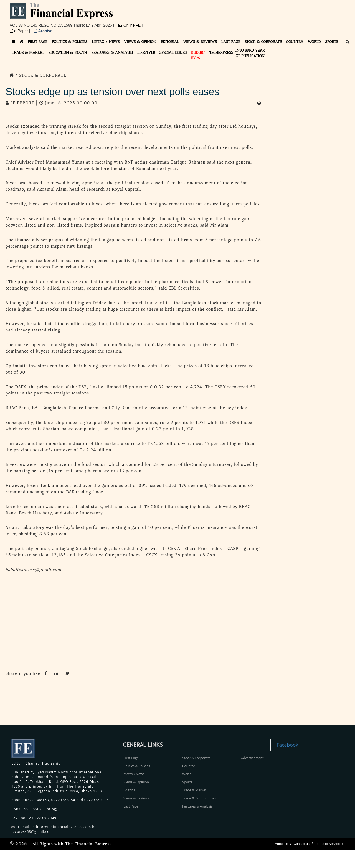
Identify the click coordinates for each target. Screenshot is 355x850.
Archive (43, 31)
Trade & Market (194, 790)
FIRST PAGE (37, 41)
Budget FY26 (198, 55)
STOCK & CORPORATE (263, 41)
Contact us (301, 844)
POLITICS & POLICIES (70, 41)
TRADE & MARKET (28, 52)
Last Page (130, 806)
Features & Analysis (197, 806)
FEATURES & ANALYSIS (112, 52)
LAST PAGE (230, 41)
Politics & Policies (136, 766)
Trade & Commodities (199, 798)
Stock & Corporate (196, 758)
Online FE (130, 25)
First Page (130, 758)
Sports (187, 782)
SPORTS (331, 41)
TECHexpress (221, 52)
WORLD (314, 41)
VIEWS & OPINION (140, 41)
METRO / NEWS (106, 41)
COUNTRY (294, 41)
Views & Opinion (136, 782)
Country (188, 766)
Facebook (287, 744)
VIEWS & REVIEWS (200, 41)
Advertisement (252, 758)
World (187, 774)
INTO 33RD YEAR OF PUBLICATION (250, 53)
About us (281, 844)
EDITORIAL (170, 41)
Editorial (129, 790)
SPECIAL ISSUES (173, 52)
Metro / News (133, 774)
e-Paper (19, 31)
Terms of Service (327, 844)
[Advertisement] (254, 15)
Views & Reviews (136, 798)
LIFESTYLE (146, 52)
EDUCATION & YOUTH (68, 52)
